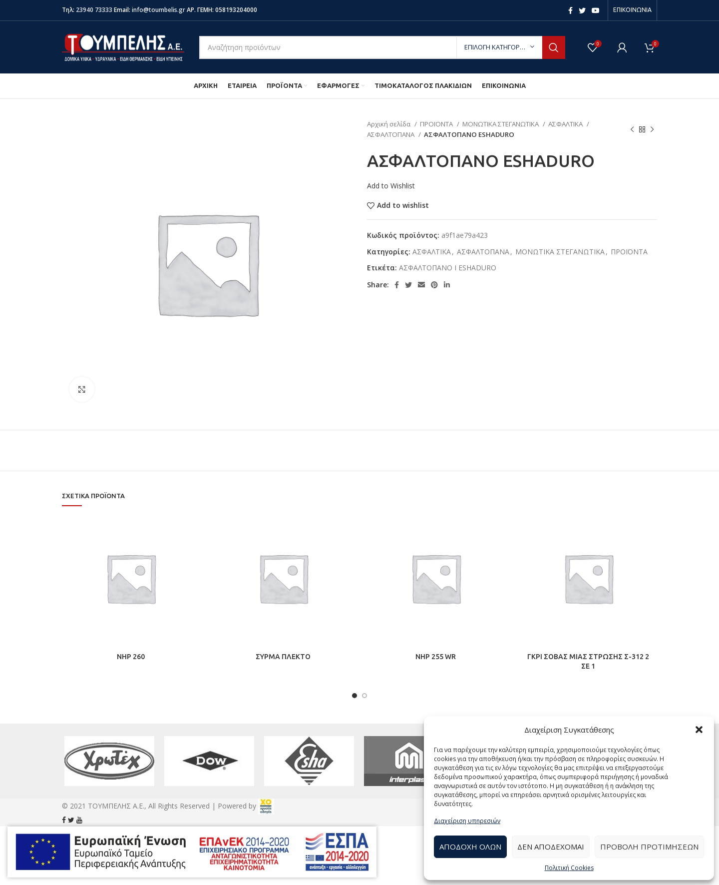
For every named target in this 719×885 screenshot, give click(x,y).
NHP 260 (131, 657)
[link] (266, 806)
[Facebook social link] (570, 10)
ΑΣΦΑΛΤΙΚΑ (566, 123)
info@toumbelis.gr (158, 9)
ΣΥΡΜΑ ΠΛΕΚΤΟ (283, 657)
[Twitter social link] (582, 10)
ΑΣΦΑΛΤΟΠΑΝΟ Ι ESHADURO (447, 267)
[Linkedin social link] (447, 284)
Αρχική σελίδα (389, 123)
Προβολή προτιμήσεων (649, 847)
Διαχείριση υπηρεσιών (467, 821)
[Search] (382, 47)
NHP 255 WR (435, 657)
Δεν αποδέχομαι (550, 847)
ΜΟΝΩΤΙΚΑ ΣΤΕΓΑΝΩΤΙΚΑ (501, 123)
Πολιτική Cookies (569, 868)
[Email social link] (421, 284)
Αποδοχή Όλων (470, 847)
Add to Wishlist (391, 185)
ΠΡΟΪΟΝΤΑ (437, 123)
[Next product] (652, 129)
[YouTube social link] (596, 10)
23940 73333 (94, 9)
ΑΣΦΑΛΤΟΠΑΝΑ (391, 134)
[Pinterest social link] (434, 284)
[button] (699, 730)
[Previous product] (632, 129)
